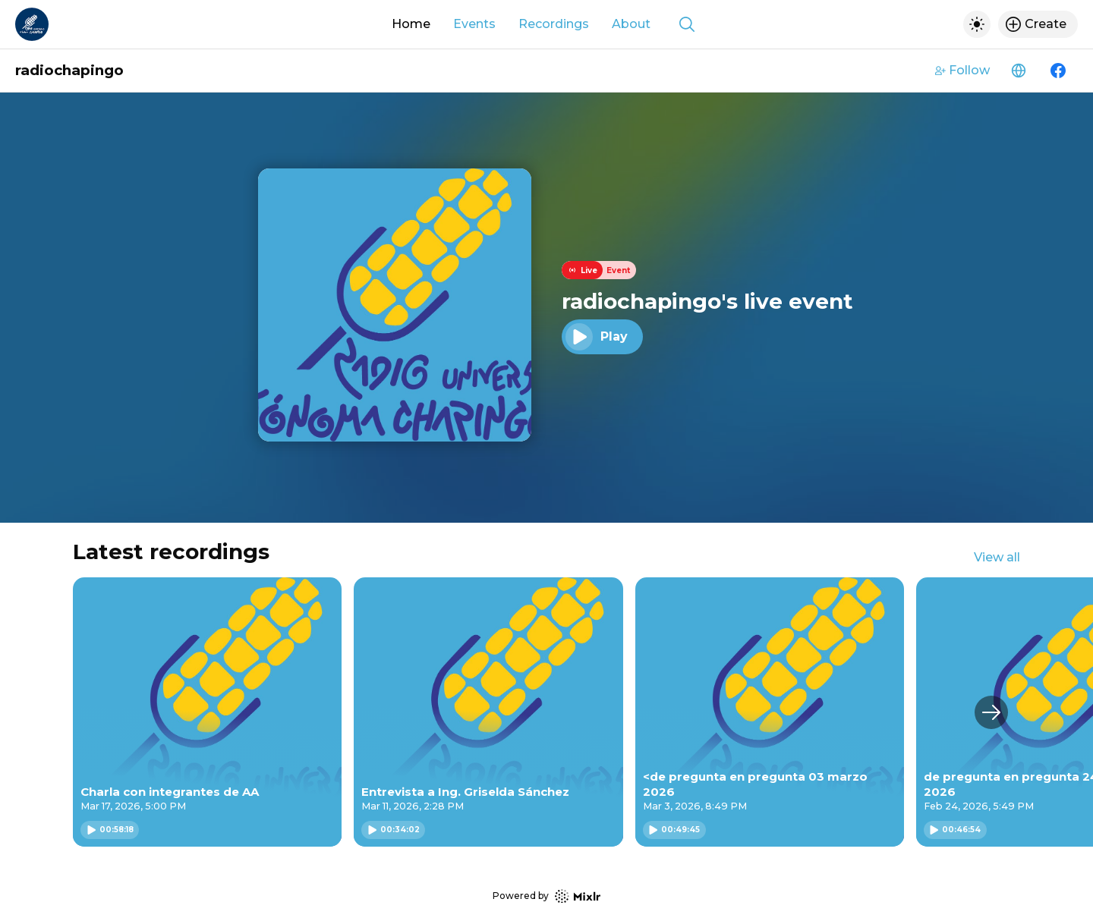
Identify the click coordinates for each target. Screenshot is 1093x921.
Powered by (546, 896)
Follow (962, 70)
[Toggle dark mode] (977, 24)
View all (997, 557)
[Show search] (687, 24)
